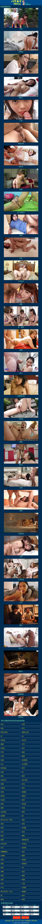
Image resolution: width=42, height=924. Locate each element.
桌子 (23, 851)
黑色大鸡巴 (4, 732)
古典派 (24, 887)
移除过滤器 (25, 917)
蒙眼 (2, 744)
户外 (23, 744)
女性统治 (3, 812)
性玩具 (24, 804)
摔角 (23, 899)
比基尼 (3, 740)
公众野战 (24, 764)
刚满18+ (24, 863)
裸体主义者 (25, 732)
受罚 (23, 768)
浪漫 (2, 792)
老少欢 (24, 740)
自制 (2, 859)
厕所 (23, 875)
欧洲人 (3, 796)
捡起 (23, 752)
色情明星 (24, 760)
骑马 (23, 788)
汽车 (2, 752)
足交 (2, 832)
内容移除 (27, 920)
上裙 (23, 883)
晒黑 (23, 855)
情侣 (2, 776)
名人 (2, 764)
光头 (2, 724)
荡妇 (23, 820)
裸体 (2, 899)
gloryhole (4, 843)
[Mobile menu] (1, 2)
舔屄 (23, 776)
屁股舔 (24, 792)
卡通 (2, 756)
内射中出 (3, 780)
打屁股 (24, 828)
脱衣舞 (24, 847)
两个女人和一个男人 (7, 820)
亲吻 (2, 871)
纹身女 (24, 859)
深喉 (2, 784)
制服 (23, 879)
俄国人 (24, 796)
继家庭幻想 (25, 839)
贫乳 (23, 824)
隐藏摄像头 (4, 851)
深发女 (3, 748)
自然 (23, 724)
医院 (2, 863)
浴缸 (2, 728)
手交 (2, 847)
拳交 (2, 828)
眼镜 (2, 839)
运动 (23, 832)
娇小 (23, 748)
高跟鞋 (3, 855)
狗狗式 (3, 788)
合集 (2, 772)
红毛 (23, 784)
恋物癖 (3, 816)
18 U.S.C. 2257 (19, 920)
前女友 (3, 800)
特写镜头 (3, 768)
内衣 (2, 883)
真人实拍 (24, 780)
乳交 (23, 871)
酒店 (2, 867)
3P (23, 867)
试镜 (2, 760)
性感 (23, 808)
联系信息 (7, 920)
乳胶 (2, 875)
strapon (24, 843)
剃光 (23, 812)
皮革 (2, 879)
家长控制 (34, 920)
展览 (2, 804)
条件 (13, 920)
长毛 (2, 887)
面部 (2, 808)
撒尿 (23, 756)
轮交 (2, 835)
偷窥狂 (24, 891)
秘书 (23, 800)
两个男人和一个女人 (7, 891)
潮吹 (23, 835)
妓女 (23, 895)
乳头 (23, 728)
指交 (2, 824)
